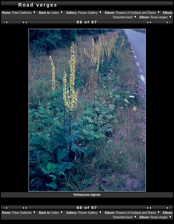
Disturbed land (125, 17)
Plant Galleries (24, 12)
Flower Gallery (90, 12)
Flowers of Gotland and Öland (138, 12)
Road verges (161, 17)
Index (58, 12)
